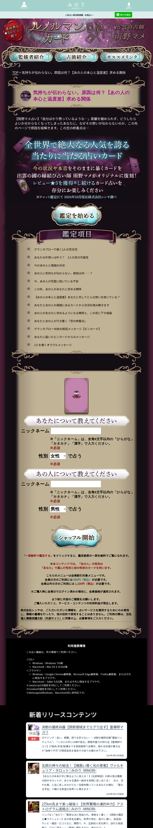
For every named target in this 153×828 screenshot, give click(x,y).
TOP (15, 72)
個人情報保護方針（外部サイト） (41, 618)
